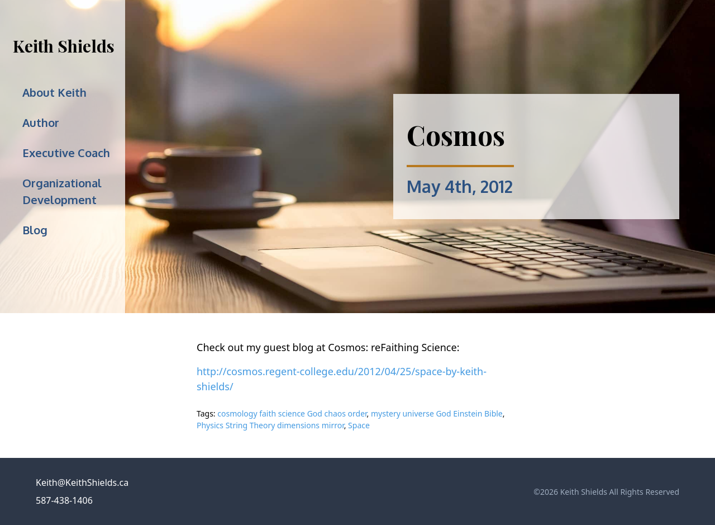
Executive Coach (66, 152)
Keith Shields (64, 46)
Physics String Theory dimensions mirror (270, 425)
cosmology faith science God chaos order (291, 413)
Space (359, 425)
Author (40, 122)
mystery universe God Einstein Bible (437, 413)
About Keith (54, 92)
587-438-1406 (64, 500)
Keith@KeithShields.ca (82, 482)
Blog (34, 230)
